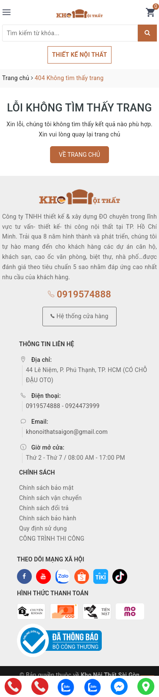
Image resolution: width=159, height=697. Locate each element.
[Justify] (147, 33)
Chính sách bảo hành (47, 518)
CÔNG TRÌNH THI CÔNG (51, 538)
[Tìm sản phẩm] (70, 33)
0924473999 (82, 406)
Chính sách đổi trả (44, 508)
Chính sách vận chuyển (50, 497)
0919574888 (79, 294)
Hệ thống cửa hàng (79, 316)
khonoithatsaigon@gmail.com (67, 431)
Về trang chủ (79, 154)
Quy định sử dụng (43, 528)
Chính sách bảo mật (46, 487)
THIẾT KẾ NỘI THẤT (79, 54)
